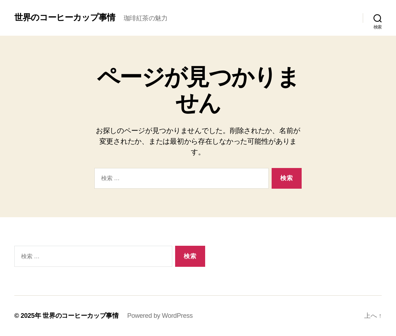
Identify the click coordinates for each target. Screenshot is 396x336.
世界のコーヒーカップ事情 (64, 17)
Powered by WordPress (160, 315)
